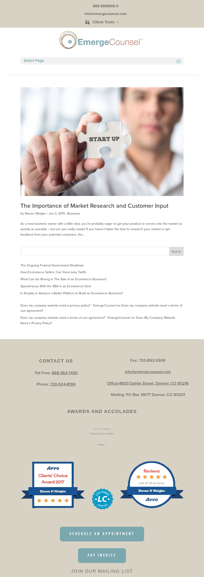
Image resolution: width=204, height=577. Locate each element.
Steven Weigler (35, 213)
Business (73, 213)
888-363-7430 (65, 373)
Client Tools (103, 22)
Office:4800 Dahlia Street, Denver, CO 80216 (148, 383)
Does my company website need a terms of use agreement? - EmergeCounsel (75, 317)
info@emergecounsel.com (148, 371)
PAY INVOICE (102, 555)
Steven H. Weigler (102, 429)
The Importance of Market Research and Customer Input (94, 205)
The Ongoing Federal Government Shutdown (52, 265)
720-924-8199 (63, 384)
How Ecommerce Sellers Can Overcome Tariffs (53, 272)
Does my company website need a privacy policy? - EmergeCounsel (68, 305)
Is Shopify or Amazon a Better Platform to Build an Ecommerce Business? (71, 293)
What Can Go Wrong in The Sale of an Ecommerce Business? (63, 279)
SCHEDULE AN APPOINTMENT (102, 533)
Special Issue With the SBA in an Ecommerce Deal (55, 286)
